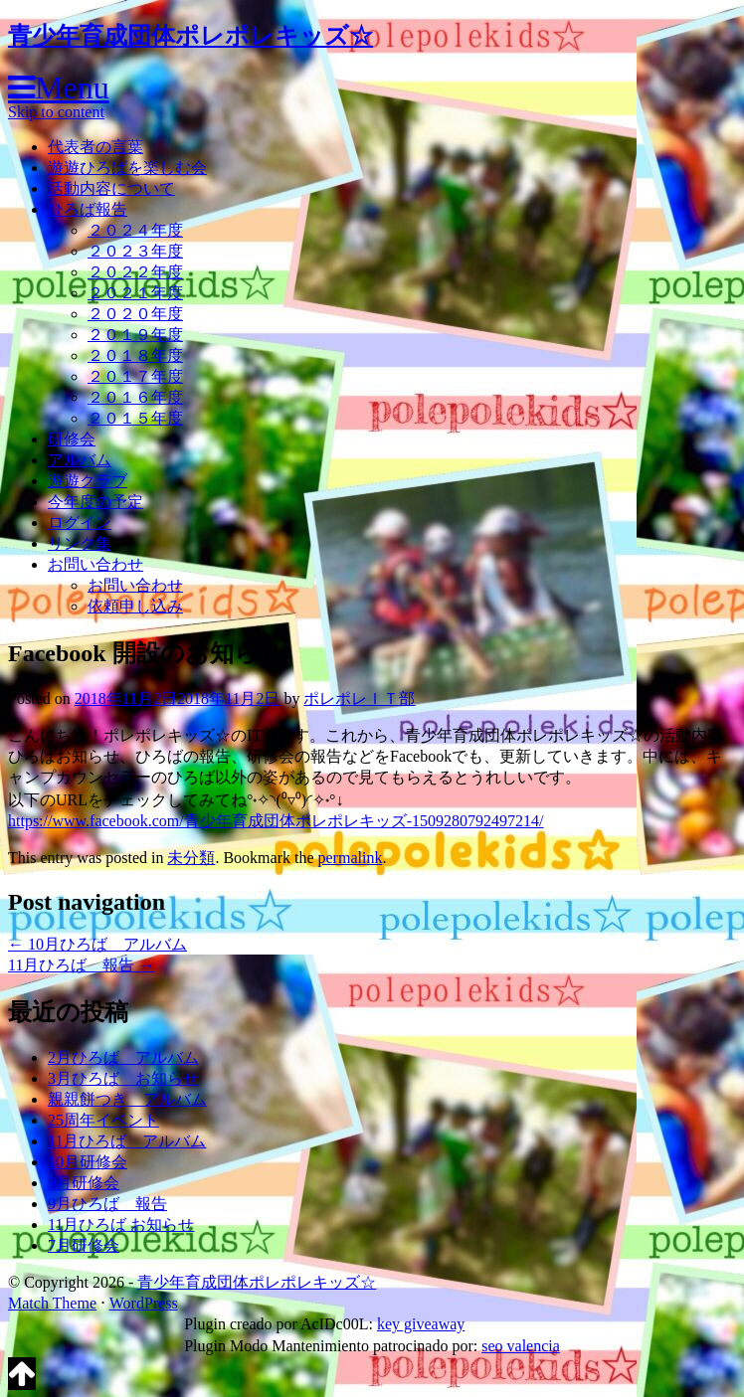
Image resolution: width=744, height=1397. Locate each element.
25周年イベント (103, 1120)
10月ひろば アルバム (97, 944)
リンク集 (79, 543)
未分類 (191, 857)
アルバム (79, 459)
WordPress (143, 1303)
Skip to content (56, 111)
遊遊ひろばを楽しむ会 (127, 167)
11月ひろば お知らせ (121, 1224)
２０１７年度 (135, 376)
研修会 (71, 439)
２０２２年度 (135, 271)
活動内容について (111, 188)
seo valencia (520, 1345)
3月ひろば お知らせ (123, 1078)
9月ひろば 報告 (107, 1203)
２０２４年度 (135, 230)
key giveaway (421, 1323)
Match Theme (52, 1303)
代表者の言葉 (95, 146)
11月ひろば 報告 (81, 965)
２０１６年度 (135, 397)
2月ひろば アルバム (123, 1057)
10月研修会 (87, 1161)
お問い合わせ (95, 564)
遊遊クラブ (87, 480)
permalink (350, 857)
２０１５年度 (135, 418)
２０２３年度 (135, 251)
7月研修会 (83, 1245)
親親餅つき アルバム (127, 1099)
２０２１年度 (135, 292)
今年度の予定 (95, 501)
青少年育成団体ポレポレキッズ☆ (190, 36)
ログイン (79, 522)
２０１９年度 (135, 334)
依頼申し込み (135, 606)
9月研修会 (83, 1182)
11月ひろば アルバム (127, 1141)
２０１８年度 (135, 355)
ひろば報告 (87, 209)
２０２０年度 (135, 313)
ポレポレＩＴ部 (359, 698)
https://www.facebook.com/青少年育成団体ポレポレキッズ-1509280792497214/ (275, 820)
